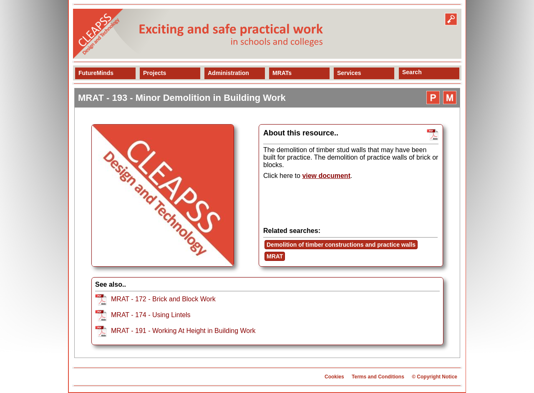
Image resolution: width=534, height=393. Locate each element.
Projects (154, 73)
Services (349, 73)
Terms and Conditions (378, 377)
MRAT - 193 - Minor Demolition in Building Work (182, 98)
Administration (228, 73)
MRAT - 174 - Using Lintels (151, 314)
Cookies (334, 377)
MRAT (275, 256)
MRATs (282, 73)
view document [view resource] (326, 175)
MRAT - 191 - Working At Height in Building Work (183, 330)
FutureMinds (95, 73)
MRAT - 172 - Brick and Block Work (163, 299)
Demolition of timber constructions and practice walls (341, 244)
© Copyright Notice (434, 377)
